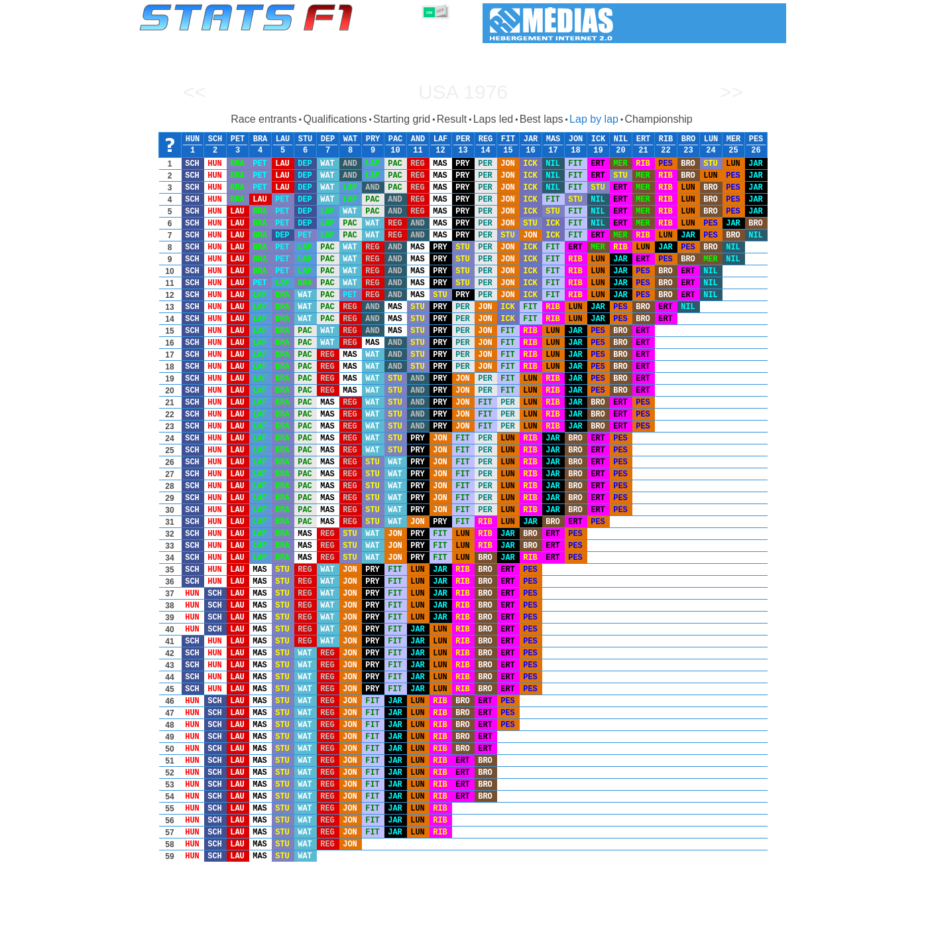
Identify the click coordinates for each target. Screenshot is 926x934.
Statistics (184, 921)
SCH (215, 139)
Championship (658, 119)
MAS (553, 139)
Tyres (498, 921)
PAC (395, 139)
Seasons (235, 921)
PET (238, 139)
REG (486, 139)
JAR (531, 139)
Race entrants (264, 119)
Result (452, 119)
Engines (455, 921)
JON (576, 139)
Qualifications (335, 119)
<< (194, 92)
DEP (328, 139)
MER (733, 139)
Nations (539, 921)
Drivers (343, 921)
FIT (508, 139)
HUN (193, 139)
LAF (441, 139)
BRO (688, 139)
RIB (666, 139)
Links (664, 921)
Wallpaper (709, 921)
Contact (760, 921)
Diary (627, 921)
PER (463, 139)
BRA (260, 139)
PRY (373, 139)
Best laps (541, 119)
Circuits (586, 921)
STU (305, 139)
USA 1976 (463, 92)
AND (418, 139)
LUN (711, 139)
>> (731, 92)
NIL (621, 139)
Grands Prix (290, 921)
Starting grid (401, 119)
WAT (350, 139)
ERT (643, 139)
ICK (598, 139)
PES (756, 139)
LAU (283, 139)
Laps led (493, 119)
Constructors (399, 921)
